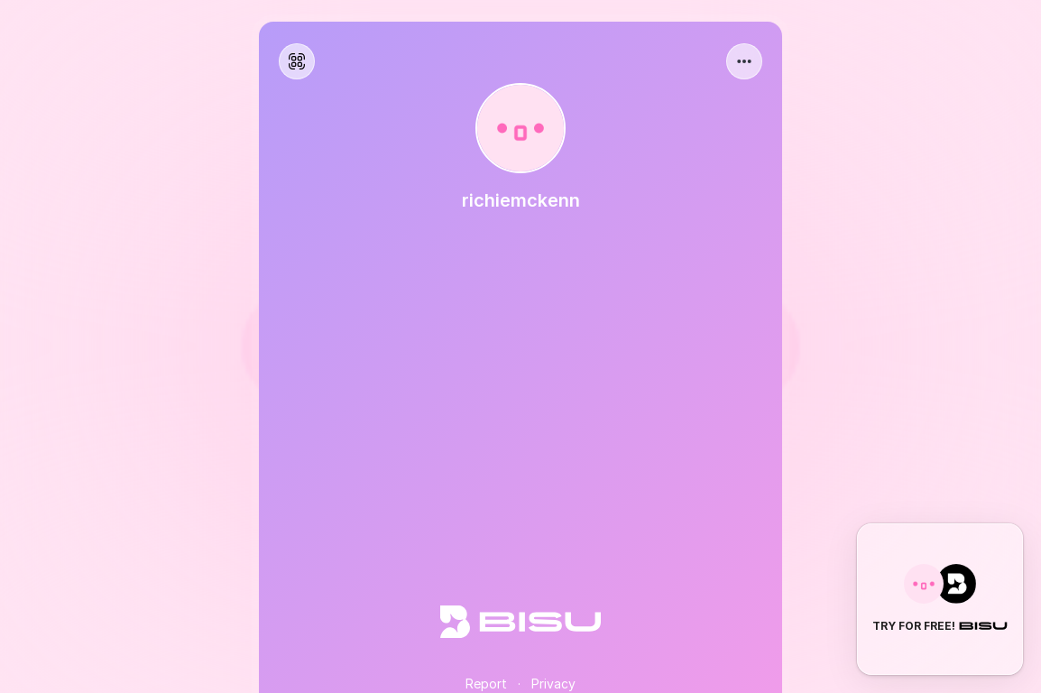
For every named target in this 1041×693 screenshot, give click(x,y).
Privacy (553, 683)
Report (486, 683)
